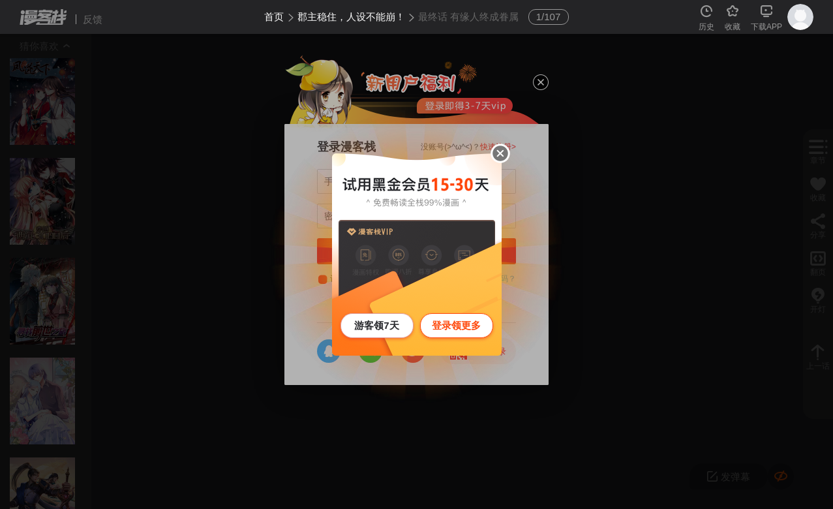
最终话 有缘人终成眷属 (468, 16)
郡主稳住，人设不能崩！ (351, 16)
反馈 (92, 19)
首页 (274, 16)
